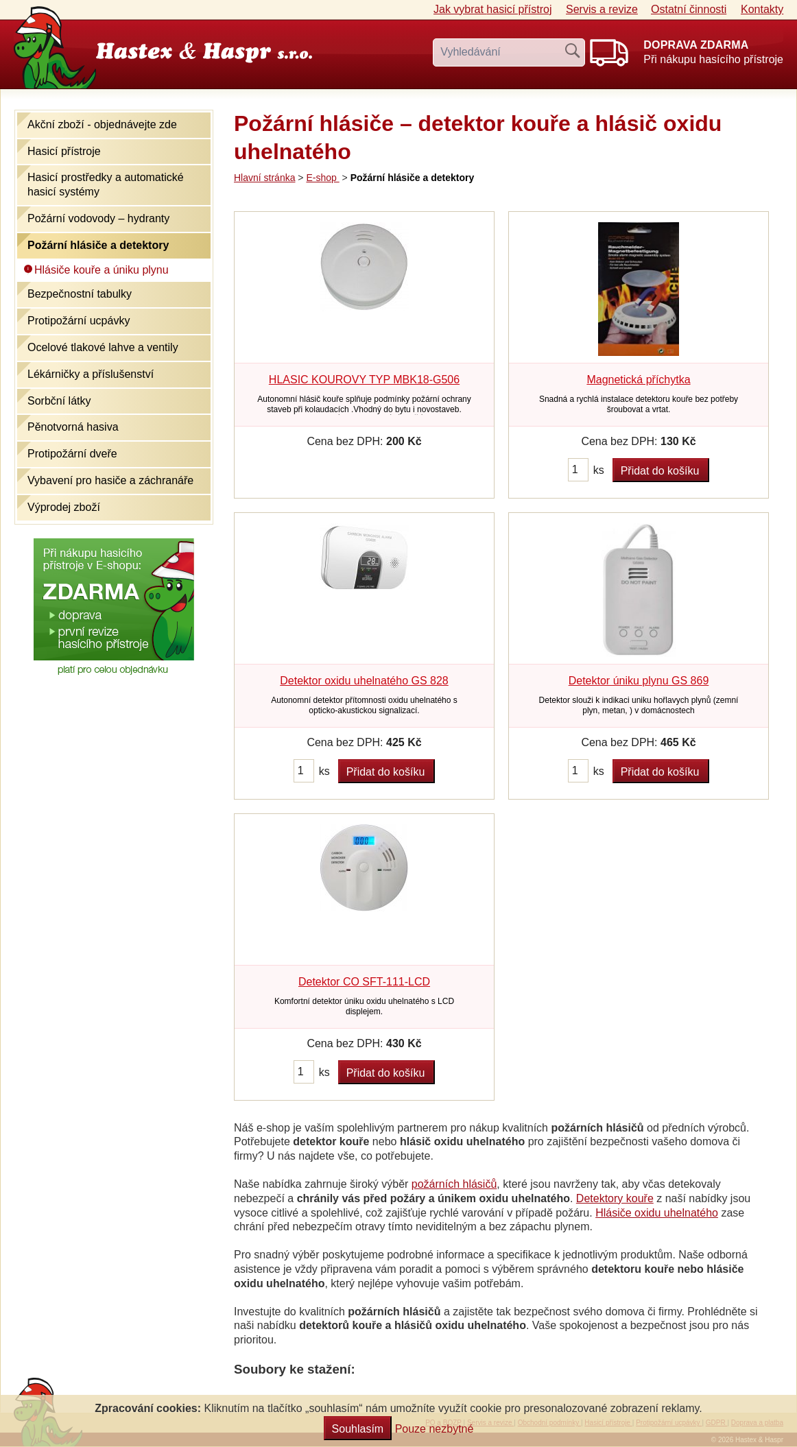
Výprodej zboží (63, 507)
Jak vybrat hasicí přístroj (492, 9)
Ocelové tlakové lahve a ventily (102, 347)
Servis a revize (602, 9)
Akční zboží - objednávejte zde (102, 124)
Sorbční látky (59, 401)
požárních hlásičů (454, 1184)
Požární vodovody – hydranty (98, 218)
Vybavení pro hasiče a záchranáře (110, 480)
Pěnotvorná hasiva (73, 427)
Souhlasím (358, 1429)
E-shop (322, 177)
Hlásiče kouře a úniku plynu (101, 270)
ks (598, 470)
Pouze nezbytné (434, 1429)
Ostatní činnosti (688, 9)
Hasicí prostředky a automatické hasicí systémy (105, 184)
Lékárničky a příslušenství (90, 374)
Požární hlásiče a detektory (98, 245)
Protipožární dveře (72, 453)
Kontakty (762, 9)
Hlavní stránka (264, 177)
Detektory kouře (615, 1198)
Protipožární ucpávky (78, 320)
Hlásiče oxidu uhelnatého (656, 1213)
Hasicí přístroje (64, 151)
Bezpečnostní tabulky (79, 294)
